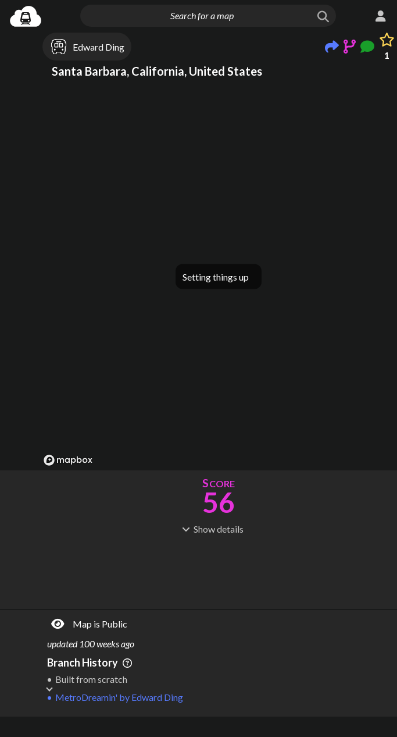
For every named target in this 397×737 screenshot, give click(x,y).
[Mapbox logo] (68, 460)
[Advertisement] (218, 682)
